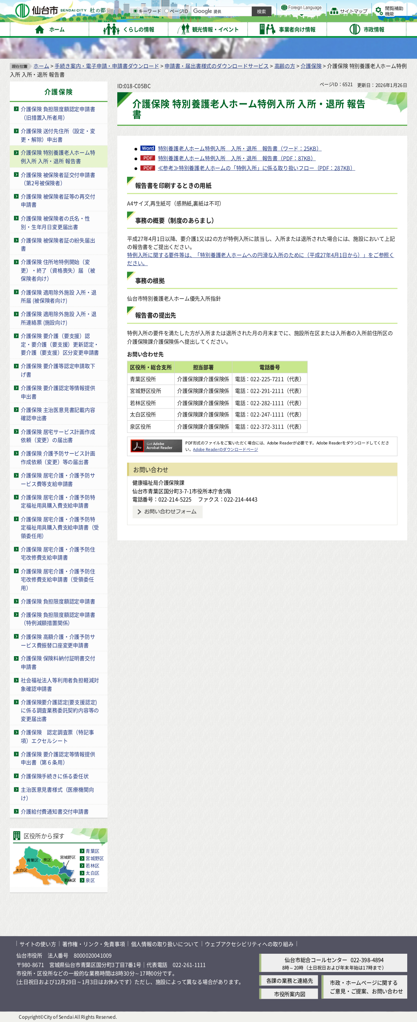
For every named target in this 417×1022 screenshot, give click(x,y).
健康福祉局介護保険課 (158, 482)
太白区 (92, 873)
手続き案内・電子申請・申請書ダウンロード (107, 65)
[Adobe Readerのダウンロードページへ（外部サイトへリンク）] (156, 443)
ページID (261, 28)
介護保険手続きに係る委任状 (54, 775)
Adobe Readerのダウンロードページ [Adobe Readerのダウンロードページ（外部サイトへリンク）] (225, 449)
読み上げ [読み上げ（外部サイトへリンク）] (268, 8)
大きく (313, 18)
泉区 (90, 880)
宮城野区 (95, 858)
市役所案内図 (289, 994)
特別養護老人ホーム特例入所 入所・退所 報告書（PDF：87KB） (237, 157)
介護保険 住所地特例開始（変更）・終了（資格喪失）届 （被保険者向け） (58, 270)
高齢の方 (284, 65)
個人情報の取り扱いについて (165, 943)
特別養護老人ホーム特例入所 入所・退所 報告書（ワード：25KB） (240, 148)
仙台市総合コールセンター (316, 959)
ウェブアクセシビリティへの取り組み (249, 943)
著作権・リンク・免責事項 (93, 943)
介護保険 (311, 65)
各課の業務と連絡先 (289, 980)
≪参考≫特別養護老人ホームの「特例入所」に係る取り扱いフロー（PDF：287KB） (257, 167)
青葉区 (92, 851)
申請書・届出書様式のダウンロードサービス (217, 65)
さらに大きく (339, 18)
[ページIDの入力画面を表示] (251, 28)
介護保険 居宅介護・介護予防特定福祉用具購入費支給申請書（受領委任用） (60, 527)
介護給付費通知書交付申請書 (54, 811)
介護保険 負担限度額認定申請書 (58, 601)
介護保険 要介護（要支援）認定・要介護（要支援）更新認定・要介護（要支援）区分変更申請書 (60, 344)
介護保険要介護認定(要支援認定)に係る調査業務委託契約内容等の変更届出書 (60, 710)
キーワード (232, 28)
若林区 (92, 865)
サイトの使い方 (38, 943)
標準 (325, 8)
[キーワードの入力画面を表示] (220, 28)
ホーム (41, 65)
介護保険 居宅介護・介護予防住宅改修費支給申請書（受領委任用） (58, 579)
